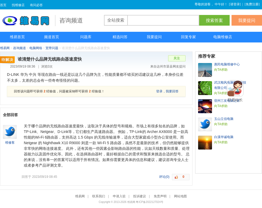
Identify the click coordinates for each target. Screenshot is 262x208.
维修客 (10, 142)
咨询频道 (19, 48)
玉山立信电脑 (223, 119)
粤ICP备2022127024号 (149, 202)
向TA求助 (221, 70)
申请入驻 (119, 196)
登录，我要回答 (167, 91)
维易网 (27, 20)
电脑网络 (35, 48)
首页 (3, 5)
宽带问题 (51, 48)
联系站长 (235, 100)
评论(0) (164, 177)
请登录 (235, 4)
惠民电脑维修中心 (227, 64)
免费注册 (252, 4)
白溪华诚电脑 (223, 137)
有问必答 (36, 5)
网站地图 (180, 196)
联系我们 (98, 196)
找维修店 (18, 5)
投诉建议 (139, 196)
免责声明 (160, 196)
